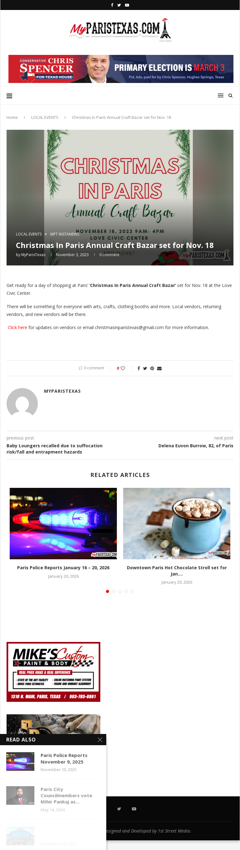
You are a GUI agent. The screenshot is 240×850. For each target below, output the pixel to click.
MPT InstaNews (64, 234)
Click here (17, 327)
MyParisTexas (33, 254)
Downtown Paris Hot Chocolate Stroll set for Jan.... (177, 571)
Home (12, 117)
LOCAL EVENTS (44, 117)
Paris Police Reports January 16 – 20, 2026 (63, 568)
